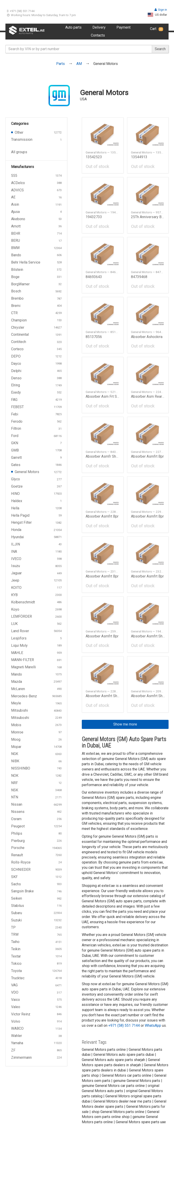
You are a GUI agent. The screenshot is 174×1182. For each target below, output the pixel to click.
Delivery (99, 27)
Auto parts (73, 27)
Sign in (161, 9)
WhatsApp (153, 1025)
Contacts (98, 35)
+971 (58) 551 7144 (20, 11)
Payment (123, 27)
